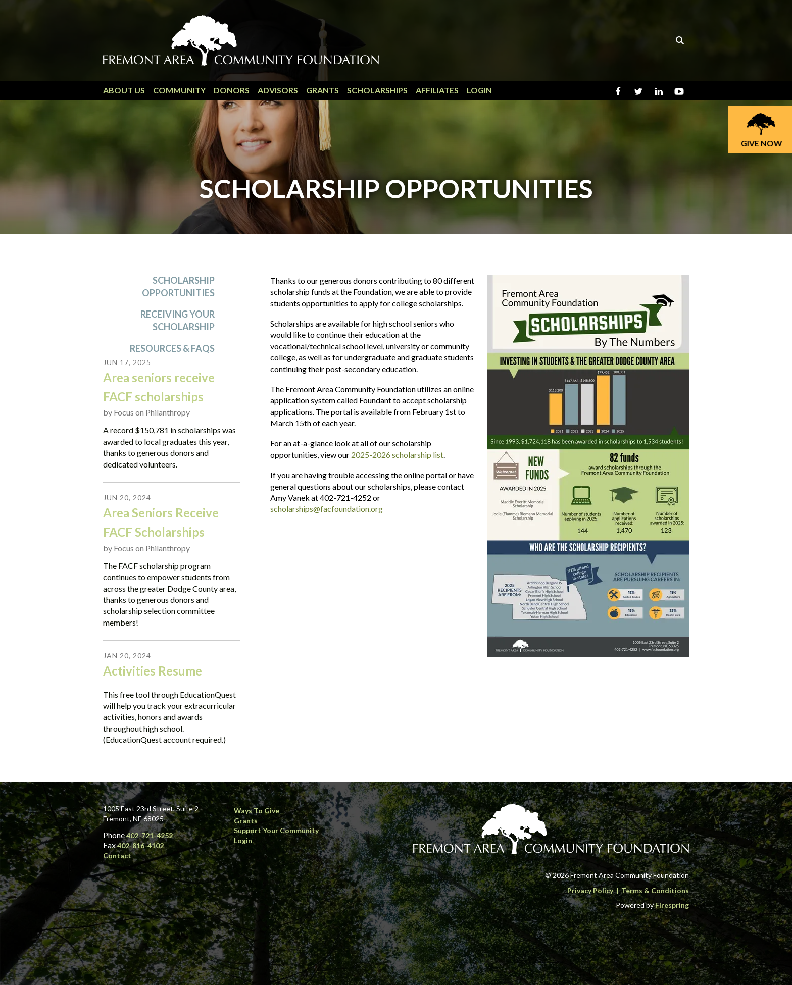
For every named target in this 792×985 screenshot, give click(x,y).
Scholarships (377, 90)
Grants (322, 90)
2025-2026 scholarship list (397, 454)
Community (179, 90)
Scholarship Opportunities (178, 286)
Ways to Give (256, 810)
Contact (117, 855)
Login (479, 90)
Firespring (672, 905)
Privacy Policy (590, 890)
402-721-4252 (149, 835)
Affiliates (437, 90)
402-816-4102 (140, 845)
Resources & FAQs (172, 348)
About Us (124, 90)
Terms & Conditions (655, 890)
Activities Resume (152, 671)
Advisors (278, 90)
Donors (232, 90)
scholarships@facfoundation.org (326, 509)
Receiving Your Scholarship (177, 321)
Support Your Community (276, 830)
